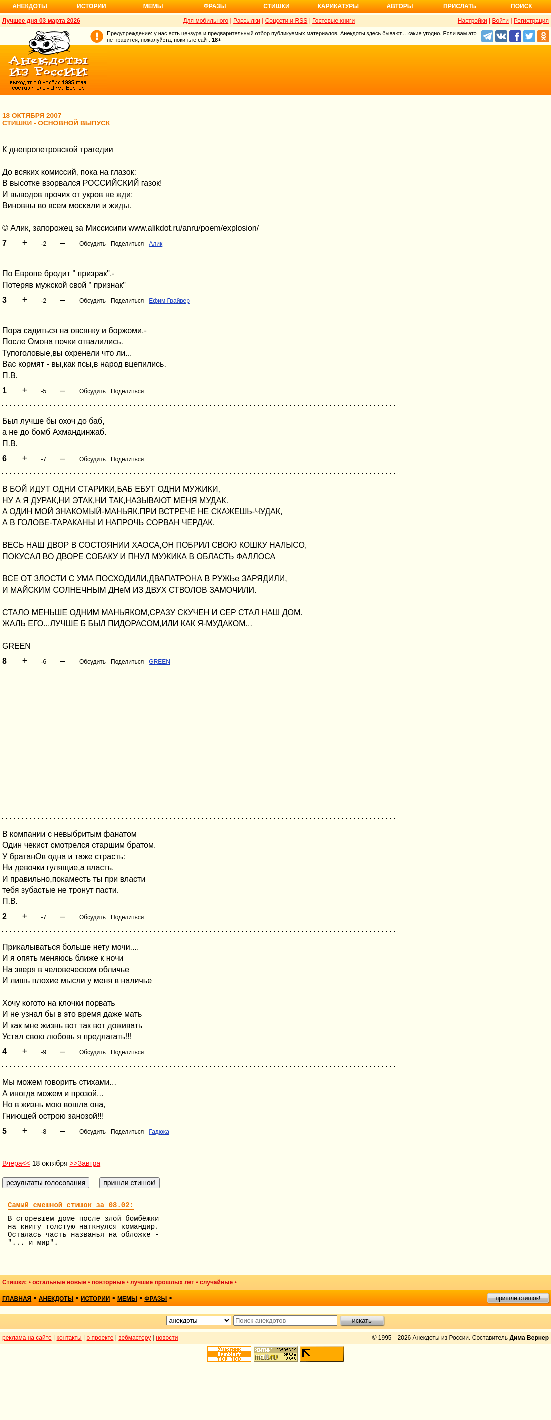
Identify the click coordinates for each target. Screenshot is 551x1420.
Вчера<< (16, 1163)
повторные (108, 1282)
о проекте (100, 1337)
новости (167, 1337)
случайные (216, 1282)
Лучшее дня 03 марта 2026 (41, 20)
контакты (69, 1337)
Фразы (214, 6)
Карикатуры (338, 6)
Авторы (400, 6)
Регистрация (531, 20)
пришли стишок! (518, 1298)
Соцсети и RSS (286, 20)
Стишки (276, 6)
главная (16, 1298)
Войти (500, 20)
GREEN (159, 661)
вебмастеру (134, 1337)
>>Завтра (84, 1163)
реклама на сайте (27, 1337)
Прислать (459, 6)
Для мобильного (205, 20)
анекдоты (56, 1298)
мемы (127, 1298)
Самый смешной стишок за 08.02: (71, 1205)
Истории (91, 6)
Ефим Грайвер (169, 300)
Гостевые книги (333, 20)
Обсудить (92, 243)
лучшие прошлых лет (162, 1282)
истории (95, 1298)
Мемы (153, 6)
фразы (155, 1298)
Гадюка (159, 1131)
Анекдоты (29, 6)
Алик (155, 243)
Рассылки (246, 20)
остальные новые (59, 1282)
